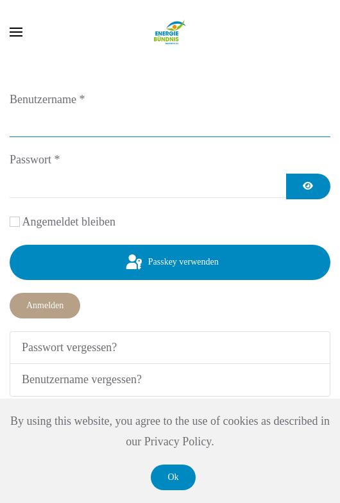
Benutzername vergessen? (82, 379)
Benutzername (47, 99)
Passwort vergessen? (69, 347)
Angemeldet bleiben (68, 221)
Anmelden (45, 305)
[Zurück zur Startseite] (170, 32)
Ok (172, 477)
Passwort (35, 159)
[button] (16, 32)
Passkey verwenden (171, 262)
